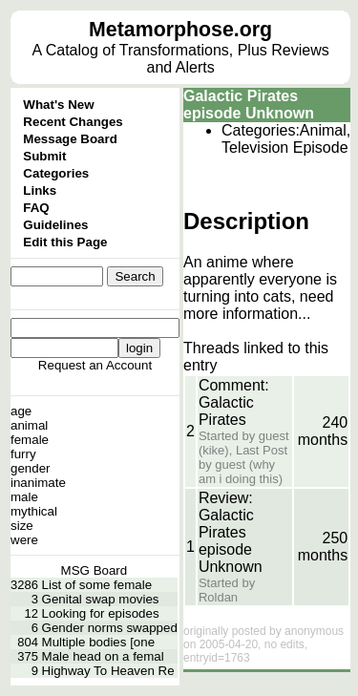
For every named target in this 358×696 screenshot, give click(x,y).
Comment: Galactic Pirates (234, 402)
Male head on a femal (103, 656)
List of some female (97, 585)
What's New (58, 104)
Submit (44, 156)
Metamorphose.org (180, 29)
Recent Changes (72, 122)
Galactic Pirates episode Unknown (248, 104)
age (21, 411)
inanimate (38, 482)
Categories (56, 173)
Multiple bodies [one (99, 642)
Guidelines (55, 225)
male (24, 497)
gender (31, 468)
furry (23, 454)
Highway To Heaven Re (108, 671)
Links (39, 190)
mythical (34, 511)
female (30, 439)
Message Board (70, 139)
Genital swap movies (100, 599)
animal (29, 425)
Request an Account (95, 365)
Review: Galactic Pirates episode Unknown (231, 532)
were (24, 540)
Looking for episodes (100, 613)
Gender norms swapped (110, 628)
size (22, 525)
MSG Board (94, 570)
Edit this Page (65, 242)
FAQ (36, 207)
